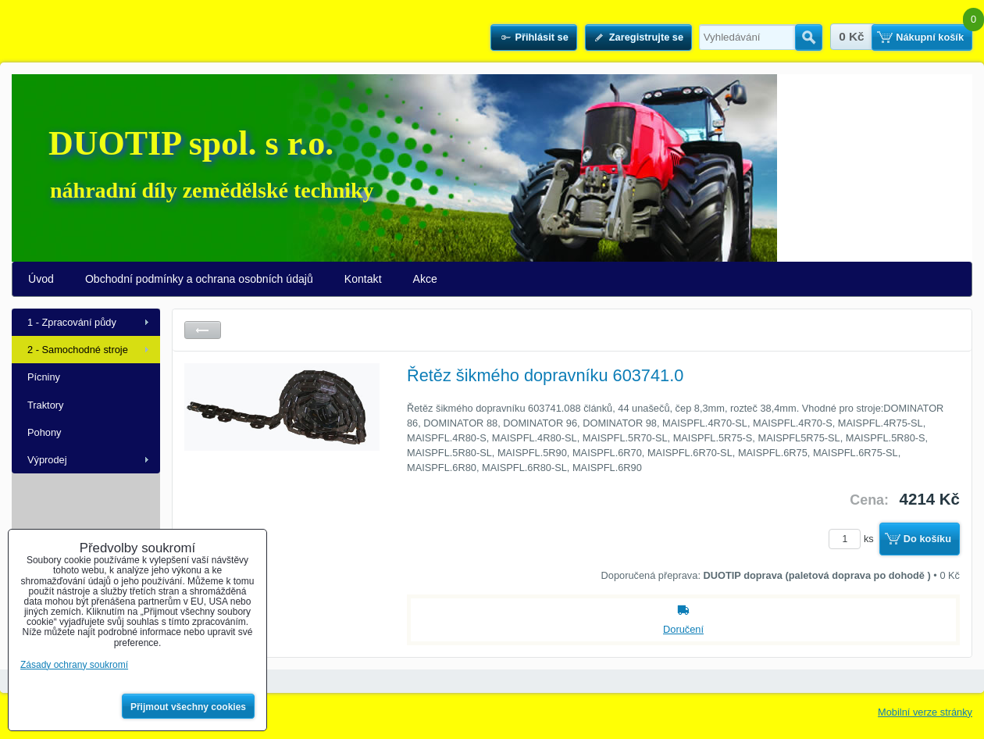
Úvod (41, 279)
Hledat (808, 37)
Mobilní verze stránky (925, 712)
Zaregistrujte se (646, 37)
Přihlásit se (541, 37)
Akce (425, 279)
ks (854, 538)
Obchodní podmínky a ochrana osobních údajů (199, 279)
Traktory (45, 405)
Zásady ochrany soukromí (74, 664)
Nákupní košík (930, 37)
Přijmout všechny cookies (188, 707)
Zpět (202, 330)
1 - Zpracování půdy (71, 322)
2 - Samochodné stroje (77, 349)
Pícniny (43, 377)
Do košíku (927, 538)
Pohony (44, 432)
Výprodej (47, 460)
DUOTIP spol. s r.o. (190, 143)
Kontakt (363, 279)
